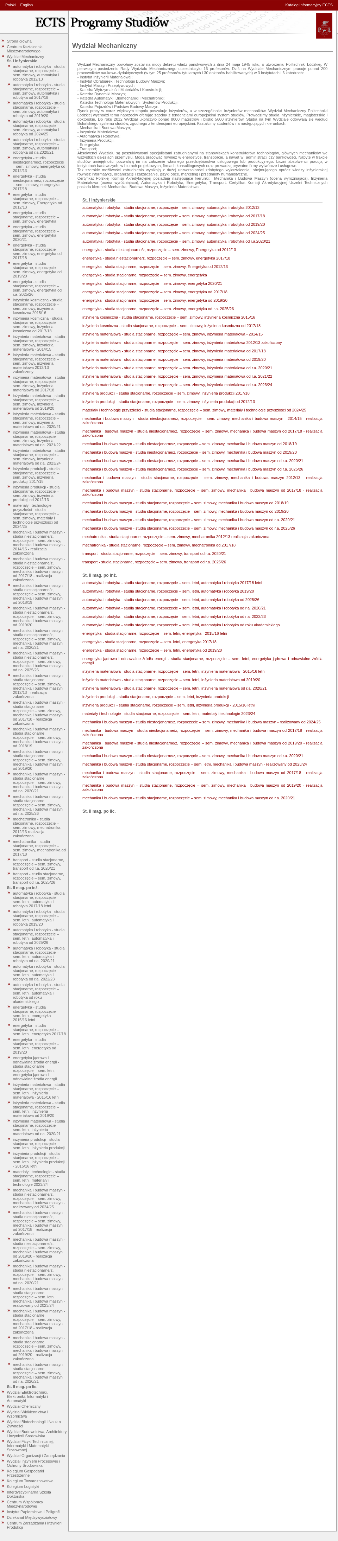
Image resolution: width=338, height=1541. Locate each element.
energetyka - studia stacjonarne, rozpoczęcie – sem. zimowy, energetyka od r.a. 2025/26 (37, 288)
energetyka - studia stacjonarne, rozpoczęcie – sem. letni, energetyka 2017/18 (39, 1029)
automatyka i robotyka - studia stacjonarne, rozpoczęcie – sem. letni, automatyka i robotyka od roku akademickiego (39, 993)
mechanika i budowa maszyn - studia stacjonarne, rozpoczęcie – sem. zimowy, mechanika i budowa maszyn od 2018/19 (39, 737)
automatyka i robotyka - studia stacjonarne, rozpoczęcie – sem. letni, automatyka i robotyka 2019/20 (39, 917)
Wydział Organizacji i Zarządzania (36, 1455)
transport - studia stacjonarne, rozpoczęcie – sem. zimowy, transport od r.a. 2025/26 (38, 878)
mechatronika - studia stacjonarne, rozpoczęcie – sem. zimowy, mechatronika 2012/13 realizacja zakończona (37, 827)
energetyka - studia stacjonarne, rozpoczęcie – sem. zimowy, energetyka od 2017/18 (37, 251)
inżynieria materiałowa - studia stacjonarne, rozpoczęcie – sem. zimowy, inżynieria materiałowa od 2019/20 (39, 402)
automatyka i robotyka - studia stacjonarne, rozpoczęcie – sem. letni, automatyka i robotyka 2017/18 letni (39, 899)
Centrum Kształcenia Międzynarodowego (25, 49)
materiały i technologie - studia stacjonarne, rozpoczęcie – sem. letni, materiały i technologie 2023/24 (39, 1178)
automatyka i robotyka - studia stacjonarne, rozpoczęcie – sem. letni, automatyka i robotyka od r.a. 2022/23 (39, 972)
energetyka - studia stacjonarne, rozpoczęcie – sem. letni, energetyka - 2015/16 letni (36, 1013)
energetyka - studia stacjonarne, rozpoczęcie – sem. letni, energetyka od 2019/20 (36, 1045)
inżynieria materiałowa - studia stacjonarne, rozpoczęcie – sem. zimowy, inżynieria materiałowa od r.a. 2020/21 (39, 420)
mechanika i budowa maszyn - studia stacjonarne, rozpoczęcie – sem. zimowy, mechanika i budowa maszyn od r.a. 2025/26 (39, 805)
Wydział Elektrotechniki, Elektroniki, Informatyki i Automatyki (27, 1396)
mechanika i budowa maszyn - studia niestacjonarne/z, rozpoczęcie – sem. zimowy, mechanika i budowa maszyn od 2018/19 (39, 594)
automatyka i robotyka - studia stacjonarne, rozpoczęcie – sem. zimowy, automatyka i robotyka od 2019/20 (39, 109)
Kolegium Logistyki (23, 1486)
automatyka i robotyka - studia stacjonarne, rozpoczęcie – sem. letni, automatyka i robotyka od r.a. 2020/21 (39, 954)
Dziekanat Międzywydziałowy (32, 1517)
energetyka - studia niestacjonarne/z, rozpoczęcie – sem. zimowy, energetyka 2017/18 (38, 182)
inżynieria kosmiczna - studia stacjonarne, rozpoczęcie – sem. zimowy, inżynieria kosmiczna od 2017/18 (38, 324)
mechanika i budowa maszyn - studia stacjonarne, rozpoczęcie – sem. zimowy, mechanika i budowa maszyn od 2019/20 (39, 759)
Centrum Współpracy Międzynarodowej (25, 1504)
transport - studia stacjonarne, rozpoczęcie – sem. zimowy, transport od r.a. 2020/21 (38, 864)
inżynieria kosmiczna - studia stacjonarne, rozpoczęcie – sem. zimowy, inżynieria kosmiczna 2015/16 (38, 306)
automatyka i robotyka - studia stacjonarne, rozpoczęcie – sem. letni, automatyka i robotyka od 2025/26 (39, 936)
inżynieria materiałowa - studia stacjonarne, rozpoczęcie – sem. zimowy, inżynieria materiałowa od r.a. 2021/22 (39, 438)
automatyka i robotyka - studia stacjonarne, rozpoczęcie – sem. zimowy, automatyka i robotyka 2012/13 (39, 72)
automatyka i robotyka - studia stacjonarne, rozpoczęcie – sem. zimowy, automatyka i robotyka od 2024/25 (39, 127)
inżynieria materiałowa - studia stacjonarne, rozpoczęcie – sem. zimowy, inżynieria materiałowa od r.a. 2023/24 (39, 456)
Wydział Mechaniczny (25, 57)
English (26, 5)
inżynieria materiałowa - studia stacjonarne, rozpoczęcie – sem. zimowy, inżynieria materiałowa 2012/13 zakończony (39, 363)
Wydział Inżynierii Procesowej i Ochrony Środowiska (33, 1463)
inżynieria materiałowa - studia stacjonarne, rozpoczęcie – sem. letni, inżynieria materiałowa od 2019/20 (39, 1109)
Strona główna (19, 41)
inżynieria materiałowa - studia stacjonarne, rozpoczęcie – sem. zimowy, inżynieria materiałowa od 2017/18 (39, 383)
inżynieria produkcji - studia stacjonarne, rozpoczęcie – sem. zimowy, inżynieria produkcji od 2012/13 (36, 493)
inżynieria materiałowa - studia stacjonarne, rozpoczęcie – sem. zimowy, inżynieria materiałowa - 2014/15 (39, 342)
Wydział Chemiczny (24, 1406)
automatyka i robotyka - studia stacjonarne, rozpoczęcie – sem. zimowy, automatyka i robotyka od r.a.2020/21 (39, 146)
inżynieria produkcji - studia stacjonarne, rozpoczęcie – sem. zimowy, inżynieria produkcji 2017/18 (36, 475)
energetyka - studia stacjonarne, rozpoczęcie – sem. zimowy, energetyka (36, 217)
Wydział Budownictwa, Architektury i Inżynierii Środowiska (37, 1434)
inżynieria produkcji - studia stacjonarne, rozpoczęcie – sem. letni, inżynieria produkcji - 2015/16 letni (39, 1159)
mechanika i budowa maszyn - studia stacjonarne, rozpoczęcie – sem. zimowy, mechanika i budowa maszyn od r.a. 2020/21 (39, 782)
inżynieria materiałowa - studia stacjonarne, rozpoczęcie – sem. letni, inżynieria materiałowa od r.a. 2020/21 (39, 1127)
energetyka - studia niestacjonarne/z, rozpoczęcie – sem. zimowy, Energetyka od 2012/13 (39, 164)
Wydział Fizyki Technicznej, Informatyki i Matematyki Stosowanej (30, 1445)
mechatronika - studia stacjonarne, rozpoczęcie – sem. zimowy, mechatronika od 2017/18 (39, 847)
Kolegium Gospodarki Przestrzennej (25, 1473)
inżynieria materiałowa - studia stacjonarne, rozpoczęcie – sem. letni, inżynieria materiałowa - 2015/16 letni (39, 1090)
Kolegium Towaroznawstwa (30, 1481)
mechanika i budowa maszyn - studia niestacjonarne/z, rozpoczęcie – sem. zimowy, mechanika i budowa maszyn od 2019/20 (39, 616)
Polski (10, 5)
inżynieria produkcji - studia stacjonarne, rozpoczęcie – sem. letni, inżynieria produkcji (39, 1143)
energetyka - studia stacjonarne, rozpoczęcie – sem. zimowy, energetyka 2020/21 (36, 233)
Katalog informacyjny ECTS (309, 5)
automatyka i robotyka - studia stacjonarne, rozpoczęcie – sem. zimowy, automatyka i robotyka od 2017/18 (39, 91)
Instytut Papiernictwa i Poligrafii (34, 1512)
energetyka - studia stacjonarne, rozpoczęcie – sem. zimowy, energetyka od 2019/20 (37, 269)
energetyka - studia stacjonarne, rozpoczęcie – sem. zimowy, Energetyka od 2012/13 (37, 200)
